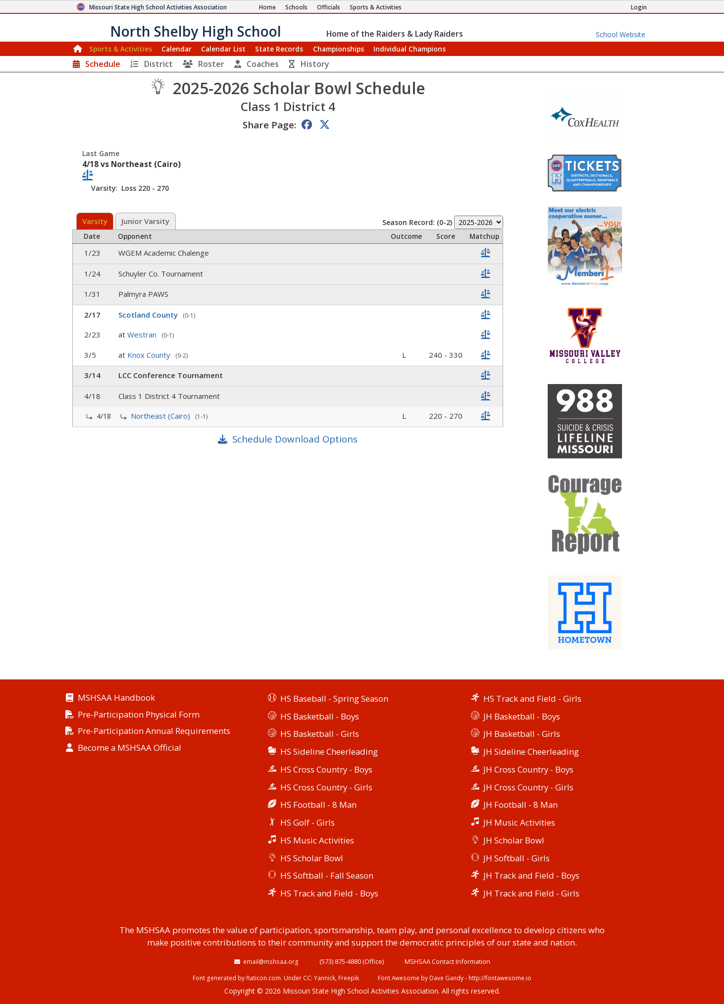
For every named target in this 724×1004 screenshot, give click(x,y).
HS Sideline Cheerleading (329, 751)
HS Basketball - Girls (319, 733)
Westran (142, 334)
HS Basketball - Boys (319, 716)
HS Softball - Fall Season (326, 875)
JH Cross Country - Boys (528, 769)
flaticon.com (263, 978)
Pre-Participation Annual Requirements (154, 731)
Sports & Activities (120, 49)
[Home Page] (267, 7)
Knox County (149, 355)
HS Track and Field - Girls (532, 698)
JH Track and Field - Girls (531, 893)
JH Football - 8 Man (520, 804)
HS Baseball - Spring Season (334, 698)
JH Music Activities (519, 822)
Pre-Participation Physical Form (139, 715)
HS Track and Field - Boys (329, 893)
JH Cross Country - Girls (528, 787)
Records (279, 49)
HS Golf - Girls (307, 822)
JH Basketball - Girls (521, 733)
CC (307, 978)
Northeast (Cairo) (161, 416)
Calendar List (223, 49)
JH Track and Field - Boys (531, 875)
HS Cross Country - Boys (326, 769)
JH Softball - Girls (516, 858)
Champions (409, 49)
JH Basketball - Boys (521, 716)
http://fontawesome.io (499, 978)
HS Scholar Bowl (311, 858)
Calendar (176, 49)
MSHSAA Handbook (116, 698)
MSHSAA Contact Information (447, 961)
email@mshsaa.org (271, 961)
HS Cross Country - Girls (326, 787)
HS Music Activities (317, 840)
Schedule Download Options (295, 439)
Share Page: (269, 124)
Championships (338, 49)
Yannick (324, 978)
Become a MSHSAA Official (129, 748)
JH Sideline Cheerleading (531, 751)
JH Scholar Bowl (513, 840)
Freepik (348, 978)
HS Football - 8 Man (318, 804)
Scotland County (149, 315)
